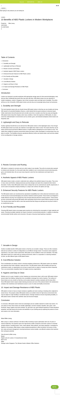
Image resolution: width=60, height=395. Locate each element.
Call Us (21, 2)
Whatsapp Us (29, 2)
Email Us (39, 2)
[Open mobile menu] (1, 5)
